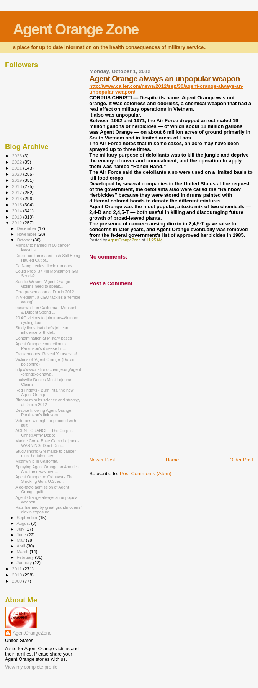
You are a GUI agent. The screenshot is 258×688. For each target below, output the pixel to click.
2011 (17, 568)
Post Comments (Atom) (145, 473)
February (26, 557)
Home (172, 460)
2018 (17, 186)
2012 (17, 222)
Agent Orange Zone (76, 29)
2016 (17, 198)
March (23, 551)
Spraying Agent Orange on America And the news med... (47, 469)
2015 (17, 204)
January (25, 562)
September (28, 517)
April (21, 546)
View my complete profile (31, 667)
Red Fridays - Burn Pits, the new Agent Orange (44, 392)
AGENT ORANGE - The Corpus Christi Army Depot (44, 432)
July (21, 529)
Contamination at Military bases (43, 338)
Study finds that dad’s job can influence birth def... (41, 330)
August (24, 523)
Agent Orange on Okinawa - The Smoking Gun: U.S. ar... (44, 479)
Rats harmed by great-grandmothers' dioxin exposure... (48, 509)
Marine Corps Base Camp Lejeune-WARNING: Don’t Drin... (47, 443)
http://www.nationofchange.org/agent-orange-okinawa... (48, 371)
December (27, 228)
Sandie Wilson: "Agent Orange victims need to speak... (42, 283)
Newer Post (102, 460)
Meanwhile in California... (37, 461)
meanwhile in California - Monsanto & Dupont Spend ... (46, 309)
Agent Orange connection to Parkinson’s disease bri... (40, 346)
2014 (17, 210)
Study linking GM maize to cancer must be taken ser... (45, 453)
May (21, 540)
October (25, 240)
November (27, 234)
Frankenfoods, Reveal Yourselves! (46, 353)
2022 (17, 161)
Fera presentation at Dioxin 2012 (44, 292)
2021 (17, 167)
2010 (17, 574)
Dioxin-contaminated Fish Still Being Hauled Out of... (47, 257)
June (22, 535)
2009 (17, 580)
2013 (17, 216)
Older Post (241, 460)
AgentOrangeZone (32, 633)
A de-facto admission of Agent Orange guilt (42, 489)
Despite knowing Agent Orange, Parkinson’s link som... (43, 412)
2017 (17, 192)
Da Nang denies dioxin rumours (43, 266)
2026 (17, 155)
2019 (17, 180)
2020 (17, 174)
